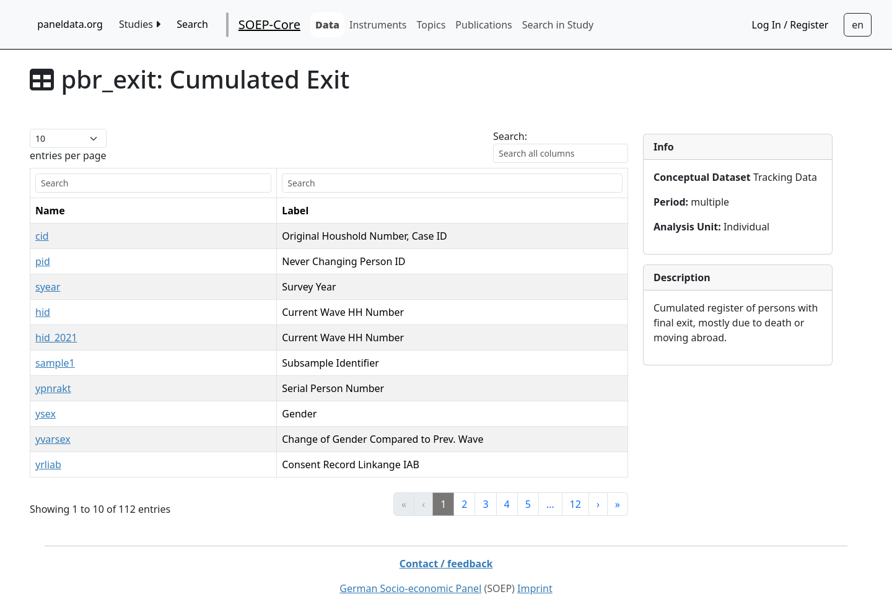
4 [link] (507, 504)
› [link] (598, 504)
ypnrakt (53, 388)
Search (192, 24)
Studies (139, 24)
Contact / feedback (446, 563)
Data (327, 25)
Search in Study (557, 25)
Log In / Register (790, 25)
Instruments (378, 25)
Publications (483, 25)
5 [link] (528, 504)
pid (42, 261)
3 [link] (485, 504)
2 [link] (464, 504)
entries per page (68, 155)
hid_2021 (56, 337)
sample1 (55, 363)
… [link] (550, 504)
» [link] (617, 504)
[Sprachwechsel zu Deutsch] (858, 25)
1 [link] (443, 504)
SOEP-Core (269, 24)
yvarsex (53, 439)
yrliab (48, 464)
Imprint (535, 588)
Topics (431, 25)
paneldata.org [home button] (70, 24)
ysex (45, 414)
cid (42, 236)
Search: (510, 136)
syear (47, 287)
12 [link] (575, 504)
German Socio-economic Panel (410, 588)
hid (42, 312)
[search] (153, 183)
